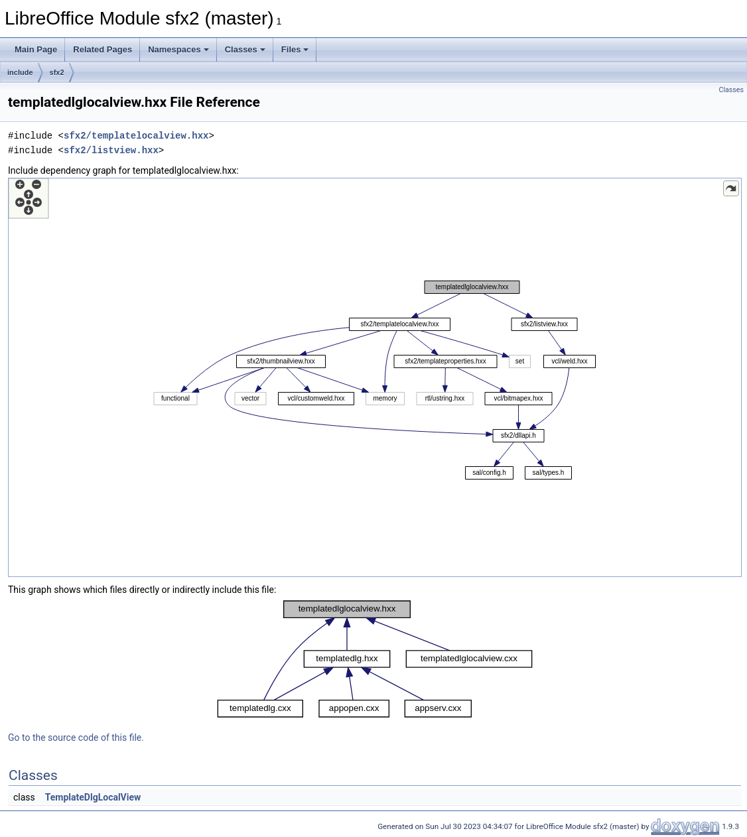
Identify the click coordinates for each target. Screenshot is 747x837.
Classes (245, 49)
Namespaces (178, 49)
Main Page (36, 49)
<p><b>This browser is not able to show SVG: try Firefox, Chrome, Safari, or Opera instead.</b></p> (375, 377)
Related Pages (102, 49)
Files (295, 49)
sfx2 (57, 72)
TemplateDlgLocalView (93, 797)
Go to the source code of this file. (76, 737)
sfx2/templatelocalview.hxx (136, 135)
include (20, 72)
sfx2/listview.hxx (111, 150)
